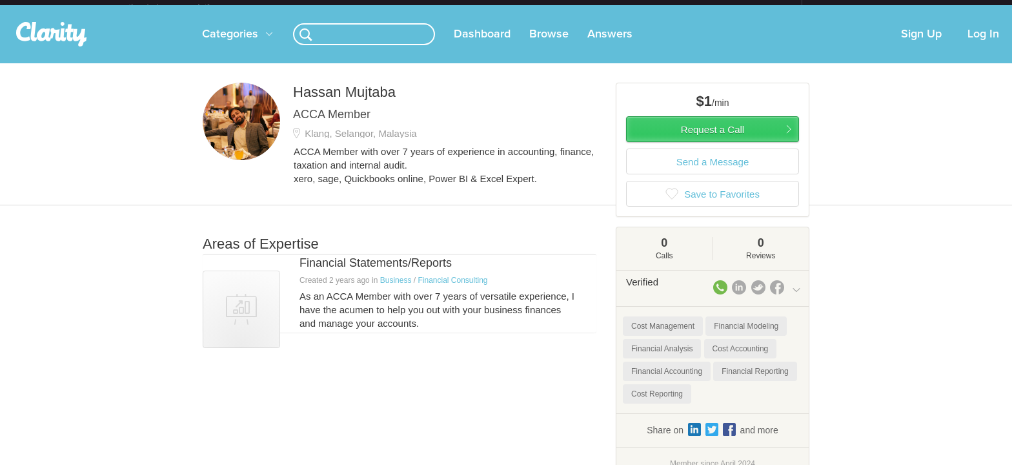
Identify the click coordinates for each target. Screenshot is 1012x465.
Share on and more (712, 439)
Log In (983, 44)
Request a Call (712, 139)
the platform (182, 7)
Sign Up (921, 44)
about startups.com (848, 8)
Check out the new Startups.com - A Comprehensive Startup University (661, 8)
